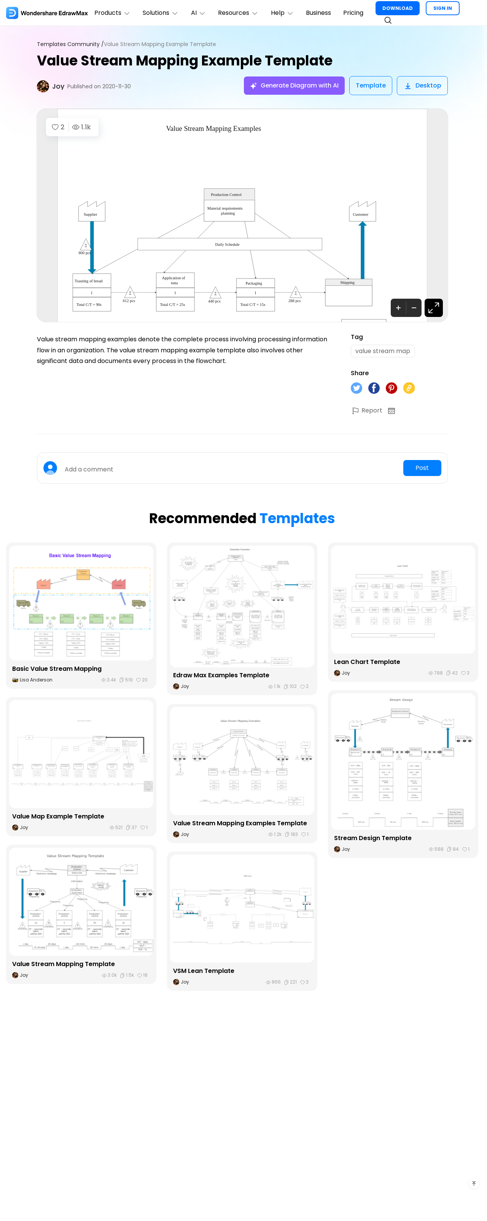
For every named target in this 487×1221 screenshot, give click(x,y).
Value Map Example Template (58, 816)
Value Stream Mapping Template (63, 964)
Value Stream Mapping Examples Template (240, 823)
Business (319, 12)
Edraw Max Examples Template (221, 675)
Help (283, 12)
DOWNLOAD (399, 8)
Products (112, 12)
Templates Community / (70, 44)
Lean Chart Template (367, 662)
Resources (239, 12)
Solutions (161, 12)
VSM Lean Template (203, 971)
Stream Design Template (373, 838)
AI (199, 12)
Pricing (354, 12)
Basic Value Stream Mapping (57, 669)
